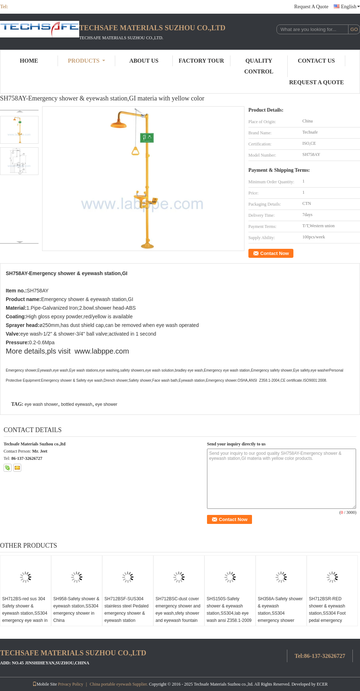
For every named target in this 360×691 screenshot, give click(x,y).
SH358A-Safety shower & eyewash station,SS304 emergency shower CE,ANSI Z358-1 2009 (280, 613)
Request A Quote (311, 6)
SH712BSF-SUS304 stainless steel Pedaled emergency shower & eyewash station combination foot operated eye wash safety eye (126, 620)
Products (86, 61)
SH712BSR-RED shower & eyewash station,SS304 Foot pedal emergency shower (327, 613)
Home (29, 61)
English (350, 6)
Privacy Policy (70, 684)
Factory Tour (201, 61)
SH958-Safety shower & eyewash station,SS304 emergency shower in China (76, 609)
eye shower (106, 404)
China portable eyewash (110, 684)
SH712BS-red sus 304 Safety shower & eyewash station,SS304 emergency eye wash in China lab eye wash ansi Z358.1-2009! (25, 616)
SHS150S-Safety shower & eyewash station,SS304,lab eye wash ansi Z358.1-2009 (229, 609)
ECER (322, 684)
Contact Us (316, 61)
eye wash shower (41, 404)
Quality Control (259, 66)
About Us (143, 61)
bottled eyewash (76, 404)
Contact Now (274, 253)
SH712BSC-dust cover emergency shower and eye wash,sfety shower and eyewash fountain (178, 609)
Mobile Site (44, 684)
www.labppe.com (102, 351)
